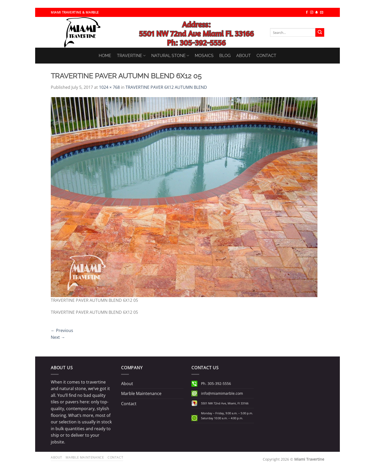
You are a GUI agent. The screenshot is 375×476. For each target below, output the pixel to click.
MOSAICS (204, 55)
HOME (105, 55)
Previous (62, 330)
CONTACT (266, 55)
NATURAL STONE (170, 55)
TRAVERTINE (131, 55)
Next (58, 337)
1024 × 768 (109, 87)
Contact (128, 403)
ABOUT (243, 55)
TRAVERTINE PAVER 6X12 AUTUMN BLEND (166, 87)
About (127, 383)
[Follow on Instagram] (311, 12)
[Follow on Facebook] (306, 12)
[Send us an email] (321, 12)
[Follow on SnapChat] (316, 12)
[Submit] (319, 32)
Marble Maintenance (141, 393)
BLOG (224, 55)
